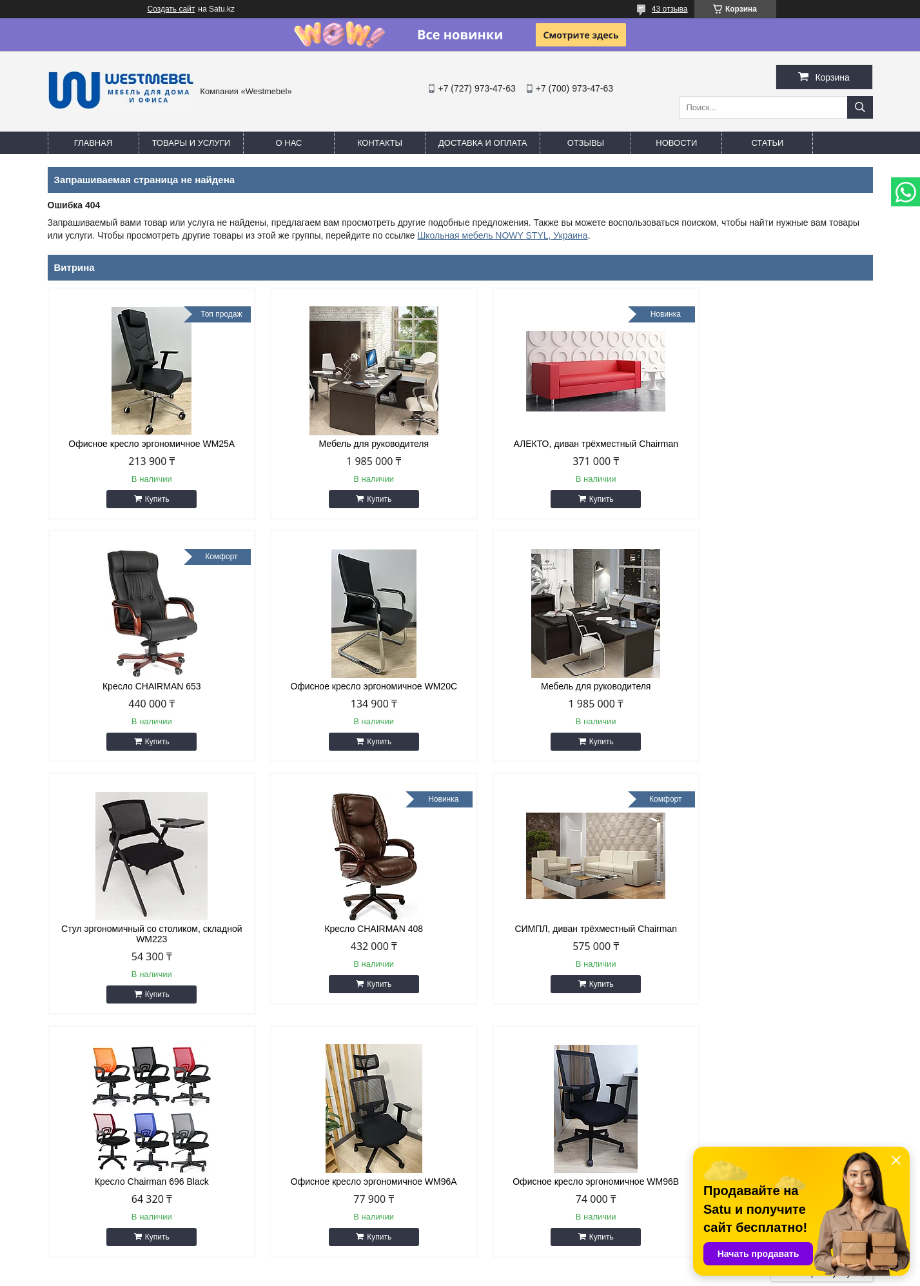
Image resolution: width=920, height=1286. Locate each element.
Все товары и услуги (817, 1030)
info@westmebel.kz (519, 1160)
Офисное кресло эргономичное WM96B (774, 939)
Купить (151, 499)
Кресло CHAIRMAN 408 (774, 686)
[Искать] (860, 107)
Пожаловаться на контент (504, 1273)
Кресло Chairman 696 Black (355, 939)
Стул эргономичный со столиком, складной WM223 (565, 691)
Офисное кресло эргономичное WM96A (565, 939)
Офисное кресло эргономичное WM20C (145, 686)
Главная (93, 143)
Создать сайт (171, 9)
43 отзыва (670, 9)
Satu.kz (515, 1262)
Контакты (379, 143)
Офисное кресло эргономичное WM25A (146, 444)
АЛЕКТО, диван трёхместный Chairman (564, 444)
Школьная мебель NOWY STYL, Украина (503, 235)
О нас (289, 143)
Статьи (767, 143)
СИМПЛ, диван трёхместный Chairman (145, 939)
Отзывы (585, 143)
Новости (676, 143)
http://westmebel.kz (519, 1143)
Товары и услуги (191, 143)
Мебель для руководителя (355, 444)
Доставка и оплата (482, 143)
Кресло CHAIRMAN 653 (774, 444)
